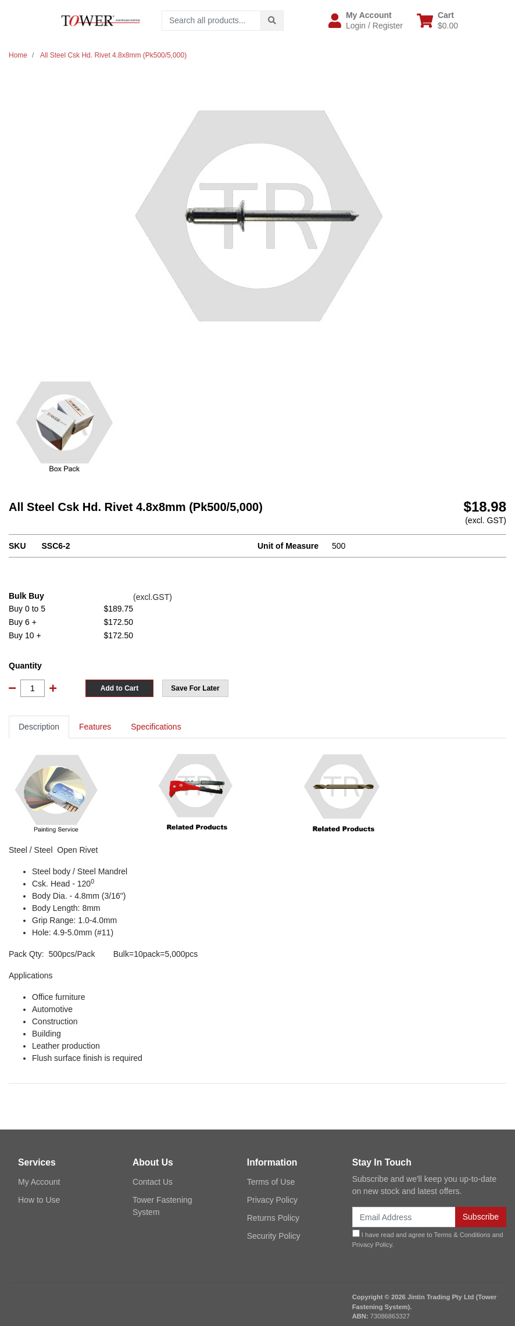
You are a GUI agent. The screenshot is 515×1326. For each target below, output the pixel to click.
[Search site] (272, 20)
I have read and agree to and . (427, 1239)
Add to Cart (119, 688)
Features (95, 726)
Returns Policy (273, 1218)
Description (39, 726)
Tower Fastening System (162, 1206)
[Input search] (211, 20)
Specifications (156, 726)
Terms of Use (271, 1181)
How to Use (39, 1200)
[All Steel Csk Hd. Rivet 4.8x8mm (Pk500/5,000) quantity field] (32, 688)
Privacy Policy (272, 1200)
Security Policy (274, 1236)
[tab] (39, 727)
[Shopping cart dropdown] (437, 20)
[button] (365, 20)
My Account (39, 1181)
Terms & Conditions (462, 1234)
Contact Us (153, 1181)
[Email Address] (404, 1217)
